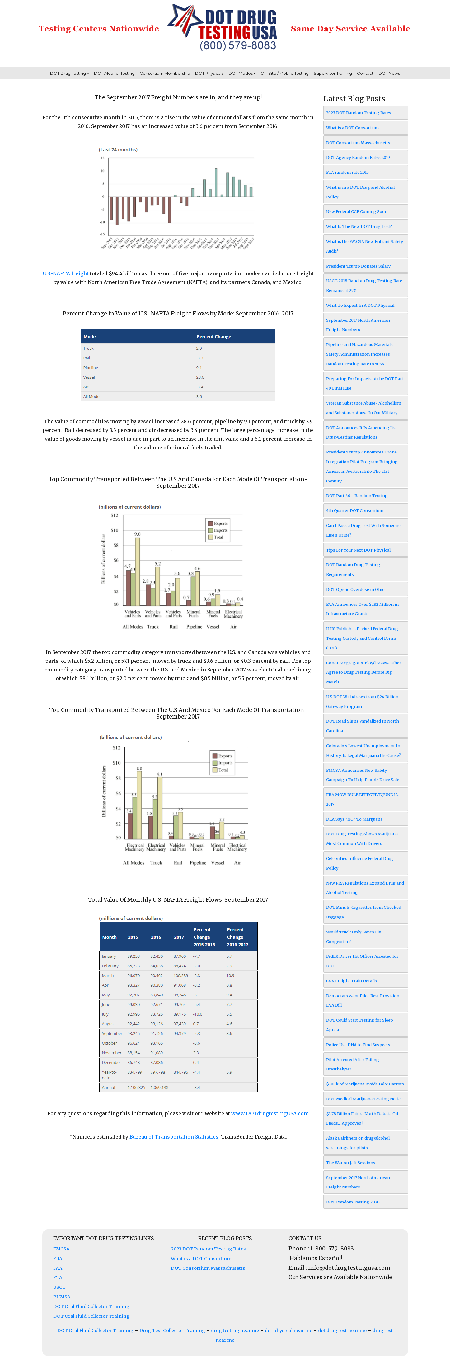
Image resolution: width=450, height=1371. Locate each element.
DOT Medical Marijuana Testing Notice (364, 1098)
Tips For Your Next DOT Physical (358, 550)
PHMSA (61, 1297)
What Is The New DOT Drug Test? (359, 226)
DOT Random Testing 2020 (353, 1201)
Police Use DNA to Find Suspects (358, 1044)
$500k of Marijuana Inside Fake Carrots (365, 1083)
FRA (57, 1258)
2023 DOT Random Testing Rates (358, 112)
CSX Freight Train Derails (351, 980)
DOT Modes (240, 73)
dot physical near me (288, 1330)
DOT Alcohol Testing (114, 73)
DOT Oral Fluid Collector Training (91, 1306)
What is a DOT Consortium (352, 127)
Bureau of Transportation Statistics (173, 1137)
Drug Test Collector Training (172, 1330)
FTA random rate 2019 (347, 172)
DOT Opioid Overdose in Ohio (355, 589)
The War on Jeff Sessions (350, 1162)
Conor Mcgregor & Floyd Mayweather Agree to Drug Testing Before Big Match (363, 672)
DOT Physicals (209, 73)
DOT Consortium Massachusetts (358, 142)
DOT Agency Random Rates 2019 (358, 157)
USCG (59, 1287)
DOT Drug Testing (68, 73)
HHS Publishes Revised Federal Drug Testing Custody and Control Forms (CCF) (362, 638)
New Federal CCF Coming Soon (356, 211)
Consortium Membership (165, 73)
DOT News (389, 73)
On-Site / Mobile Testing (284, 73)
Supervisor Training (333, 73)
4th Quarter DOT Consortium (354, 510)
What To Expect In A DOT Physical (360, 305)
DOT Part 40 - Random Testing (357, 495)
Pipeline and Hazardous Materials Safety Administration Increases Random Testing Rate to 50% (359, 354)
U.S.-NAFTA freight (66, 273)
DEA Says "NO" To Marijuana (354, 819)
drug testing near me (235, 1330)
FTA (57, 1277)
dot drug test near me (342, 1330)
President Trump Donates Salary (358, 265)
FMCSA (61, 1249)
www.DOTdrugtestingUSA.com (270, 1113)
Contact (365, 73)
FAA (57, 1268)
